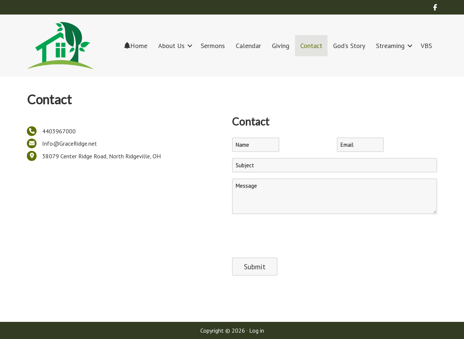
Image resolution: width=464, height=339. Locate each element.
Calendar (248, 45)
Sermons (213, 45)
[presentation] (288, 234)
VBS (426, 45)
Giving (280, 45)
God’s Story (349, 45)
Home (135, 45)
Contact (311, 45)
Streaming (390, 45)
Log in (256, 330)
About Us (171, 45)
